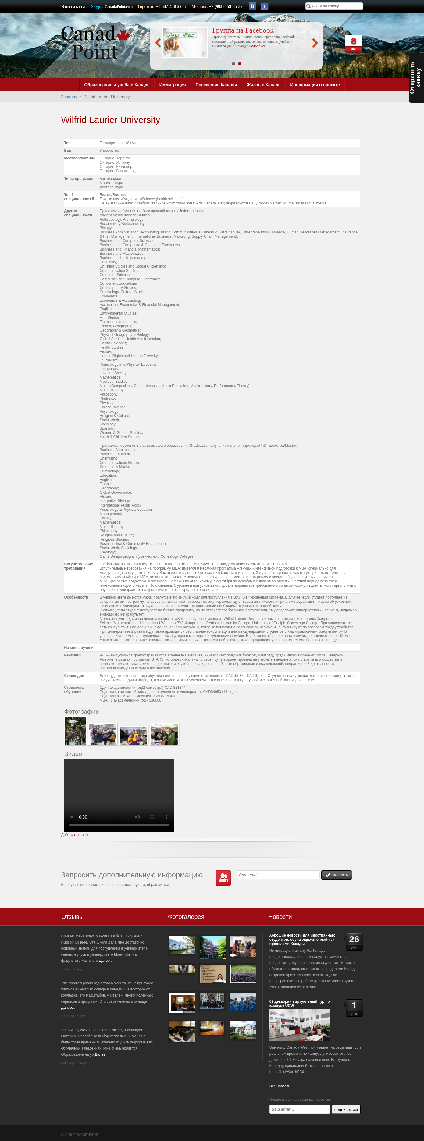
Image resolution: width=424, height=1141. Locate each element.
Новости (280, 916)
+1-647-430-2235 (171, 6)
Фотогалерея (186, 916)
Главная (69, 96)
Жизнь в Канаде (264, 84)
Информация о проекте (315, 84)
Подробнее (256, 46)
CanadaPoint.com (119, 7)
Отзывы (72, 916)
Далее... (106, 960)
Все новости (279, 1086)
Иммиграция (172, 84)
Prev (158, 43)
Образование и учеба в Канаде (116, 84)
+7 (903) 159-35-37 (226, 6)
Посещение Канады (216, 84)
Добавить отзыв (74, 835)
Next (315, 43)
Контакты (73, 6)
